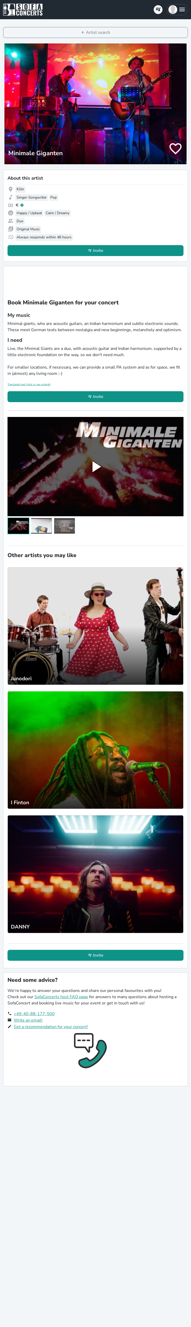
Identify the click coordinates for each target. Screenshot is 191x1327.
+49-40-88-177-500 (34, 1014)
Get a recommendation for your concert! (51, 1027)
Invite (98, 250)
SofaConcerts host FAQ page (61, 997)
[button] (177, 9)
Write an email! (28, 1020)
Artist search (98, 32)
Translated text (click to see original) (29, 384)
